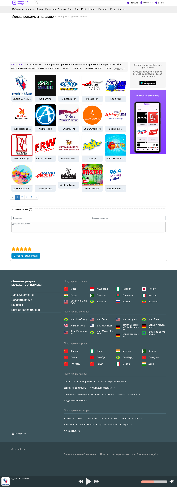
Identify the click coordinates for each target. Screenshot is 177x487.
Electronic (103, 9)
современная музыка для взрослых (82, 394)
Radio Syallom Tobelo (115, 159)
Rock (83, 9)
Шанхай (75, 351)
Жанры (39, 9)
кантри (133, 394)
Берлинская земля (131, 335)
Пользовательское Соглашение (80, 454)
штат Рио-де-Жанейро (157, 333)
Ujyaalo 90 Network (22, 99)
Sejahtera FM (115, 129)
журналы (54, 68)
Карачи (152, 351)
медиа (66, 68)
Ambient (121, 9)
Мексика (153, 295)
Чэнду (100, 364)
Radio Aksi (115, 99)
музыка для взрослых (101, 388)
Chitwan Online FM (69, 159)
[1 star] (13, 249)
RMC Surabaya (21, 159)
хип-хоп (122, 394)
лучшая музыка (72, 431)
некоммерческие (93, 68)
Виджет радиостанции (25, 309)
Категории (50, 9)
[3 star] (21, 249)
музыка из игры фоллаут (24, 68)
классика (109, 394)
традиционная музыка (75, 400)
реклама (36, 64)
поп (65, 381)
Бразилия (101, 301)
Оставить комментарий (26, 256)
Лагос (99, 351)
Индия (74, 295)
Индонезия (102, 289)
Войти (161, 3)
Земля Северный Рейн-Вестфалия (131, 327)
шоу (116, 418)
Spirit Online (45, 99)
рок (73, 381)
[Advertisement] (88, 41)
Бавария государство (157, 326)
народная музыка (117, 381)
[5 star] (30, 249)
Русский (147, 3)
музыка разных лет (108, 424)
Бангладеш (128, 295)
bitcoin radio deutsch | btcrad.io (69, 185)
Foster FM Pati (92, 189)
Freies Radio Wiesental (45, 159)
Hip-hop (92, 9)
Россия (126, 301)
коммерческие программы (58, 64)
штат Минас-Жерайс (105, 332)
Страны (62, 9)
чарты (126, 424)
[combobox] (77, 3)
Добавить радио (21, 299)
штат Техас (102, 319)
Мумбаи (127, 351)
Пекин (74, 357)
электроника (86, 381)
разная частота (86, 424)
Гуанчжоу (75, 364)
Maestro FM (92, 99)
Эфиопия (153, 301)
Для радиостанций (23, 294)
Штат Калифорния (79, 332)
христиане (69, 424)
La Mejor (92, 159)
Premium (134, 3)
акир (26, 64)
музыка (67, 418)
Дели (151, 364)
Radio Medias (45, 189)
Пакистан (101, 295)
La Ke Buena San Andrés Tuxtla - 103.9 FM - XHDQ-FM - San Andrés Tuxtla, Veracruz (22, 189)
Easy (112, 9)
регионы (92, 418)
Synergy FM (69, 129)
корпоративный (111, 64)
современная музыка (75, 388)
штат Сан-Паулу (79, 319)
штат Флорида (130, 319)
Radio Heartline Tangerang (22, 129)
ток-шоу (105, 418)
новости (80, 418)
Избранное (18, 9)
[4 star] (26, 249)
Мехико (126, 364)
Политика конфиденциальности (116, 454)
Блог (70, 9)
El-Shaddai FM (69, 99)
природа (77, 68)
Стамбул (101, 357)
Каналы (30, 9)
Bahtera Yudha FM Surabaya (115, 189)
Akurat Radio (45, 129)
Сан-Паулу (128, 357)
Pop (77, 9)
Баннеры (17, 304)
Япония (152, 289)
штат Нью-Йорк (104, 326)
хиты (137, 418)
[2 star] (17, 249)
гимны (43, 68)
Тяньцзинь (154, 357)
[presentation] (32, 239)
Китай (73, 289)
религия (126, 418)
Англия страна (78, 326)
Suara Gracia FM (92, 129)
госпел (100, 381)
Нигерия (127, 289)
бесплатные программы (87, 64)
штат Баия (154, 319)
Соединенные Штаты (79, 302)
